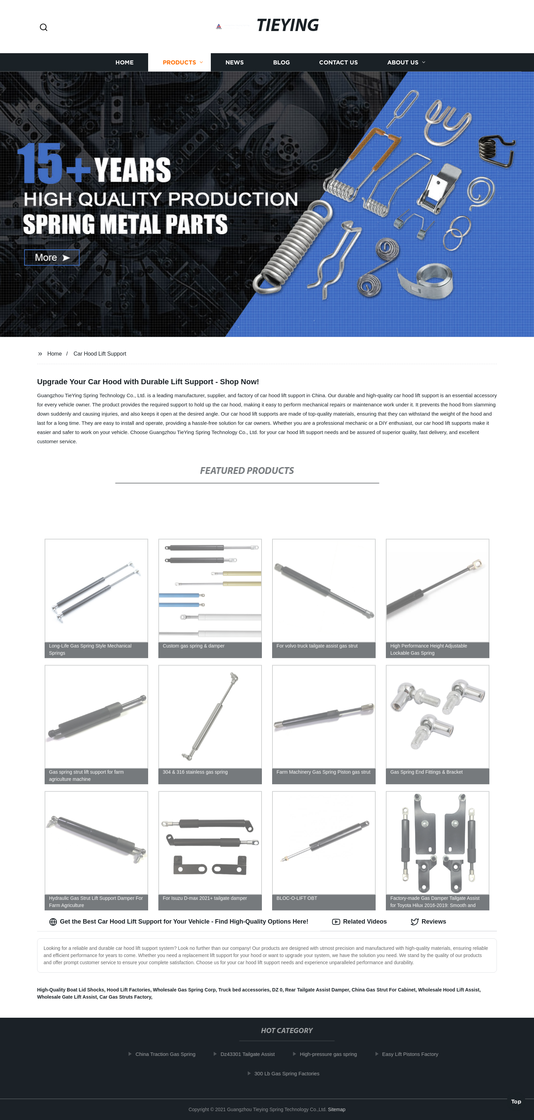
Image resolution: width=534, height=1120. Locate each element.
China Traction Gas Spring (171, 1054)
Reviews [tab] (428, 922)
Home (124, 62)
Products (179, 62)
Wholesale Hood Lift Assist (449, 989)
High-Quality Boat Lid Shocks (70, 989)
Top (516, 1099)
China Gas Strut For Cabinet (383, 989)
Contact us (338, 62)
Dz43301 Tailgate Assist (253, 1054)
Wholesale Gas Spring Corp (184, 989)
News (234, 62)
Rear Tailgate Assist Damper (317, 989)
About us (403, 62)
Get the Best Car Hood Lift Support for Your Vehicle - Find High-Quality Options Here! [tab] (178, 922)
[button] (43, 28)
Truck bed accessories (243, 989)
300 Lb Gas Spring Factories (292, 1073)
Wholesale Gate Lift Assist (67, 997)
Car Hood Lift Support (100, 354)
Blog (281, 62)
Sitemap (336, 1109)
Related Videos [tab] (359, 922)
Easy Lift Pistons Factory (416, 1054)
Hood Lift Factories (129, 989)
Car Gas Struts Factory (125, 997)
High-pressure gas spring (334, 1054)
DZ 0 (277, 989)
